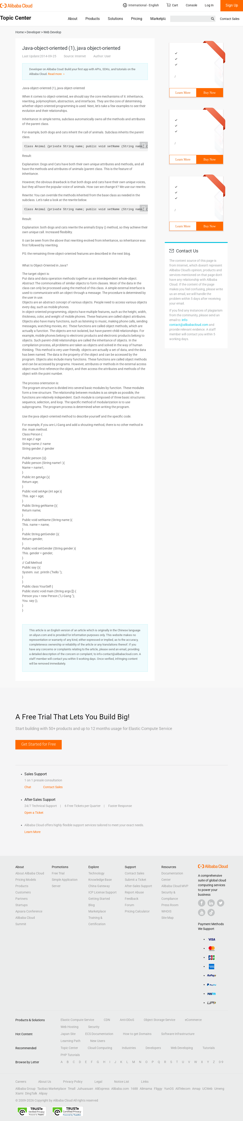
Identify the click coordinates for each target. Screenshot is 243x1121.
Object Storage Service (159, 1020)
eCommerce (193, 1020)
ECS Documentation (99, 1034)
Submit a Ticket (135, 879)
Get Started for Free (38, 744)
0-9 (221, 1062)
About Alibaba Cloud (29, 873)
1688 (134, 1088)
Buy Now (209, 92)
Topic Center (69, 1048)
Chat (27, 787)
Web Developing (182, 1048)
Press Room (169, 905)
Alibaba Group (25, 1088)
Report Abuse (134, 892)
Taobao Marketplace (51, 1088)
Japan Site (68, 1034)
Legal (98, 1081)
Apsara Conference (28, 911)
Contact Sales (229, 19)
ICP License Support (102, 892)
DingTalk (31, 1093)
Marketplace (160, 19)
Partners (21, 898)
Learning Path (70, 1041)
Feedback (131, 898)
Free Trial (58, 873)
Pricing (136, 19)
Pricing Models (25, 879)
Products (92, 19)
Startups (21, 905)
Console (191, 5)
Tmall (71, 1088)
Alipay (43, 1093)
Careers (20, 1081)
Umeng (219, 1088)
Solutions (115, 19)
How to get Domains (137, 1034)
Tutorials (209, 1048)
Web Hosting (69, 1027)
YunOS (169, 1088)
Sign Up (232, 5)
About (72, 19)
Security (93, 1027)
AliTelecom (182, 1088)
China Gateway (99, 886)
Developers (153, 1048)
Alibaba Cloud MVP (174, 886)
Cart (172, 5)
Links (145, 1081)
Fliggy (158, 1088)
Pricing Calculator (137, 911)
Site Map (167, 917)
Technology (96, 873)
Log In (209, 5)
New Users (97, 1041)
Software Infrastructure (177, 1034)
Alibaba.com (120, 1088)
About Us (44, 1081)
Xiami (19, 1093)
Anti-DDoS (127, 1020)
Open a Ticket (33, 812)
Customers (23, 892)
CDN (107, 1020)
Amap (196, 1088)
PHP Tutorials (70, 1055)
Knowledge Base (100, 879)
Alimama (146, 1088)
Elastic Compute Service (77, 1020)
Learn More (182, 92)
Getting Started (99, 898)
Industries (129, 1048)
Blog (91, 905)
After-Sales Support (138, 886)
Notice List (121, 1081)
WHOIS (166, 911)
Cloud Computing (100, 1048)
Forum (129, 905)
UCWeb (207, 1088)
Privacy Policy (73, 1081)
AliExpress (102, 1088)
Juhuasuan (85, 1088)
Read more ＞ (56, 74)
